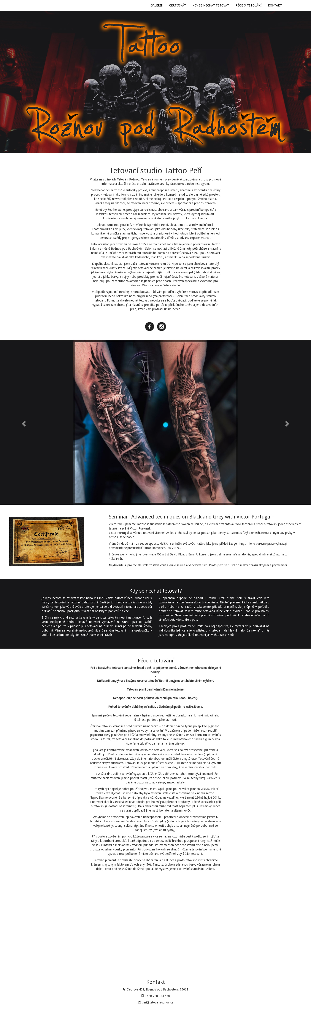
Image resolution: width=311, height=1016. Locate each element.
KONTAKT (275, 5)
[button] (23, 422)
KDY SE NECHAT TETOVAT (210, 5)
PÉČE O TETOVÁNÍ (248, 5)
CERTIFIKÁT (177, 5)
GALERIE (157, 5)
